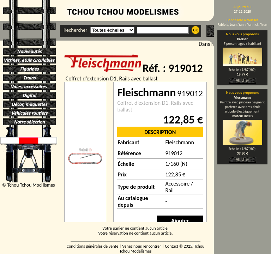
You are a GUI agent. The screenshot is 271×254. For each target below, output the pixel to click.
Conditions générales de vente (93, 246)
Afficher (242, 80)
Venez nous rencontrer (141, 246)
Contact (171, 246)
